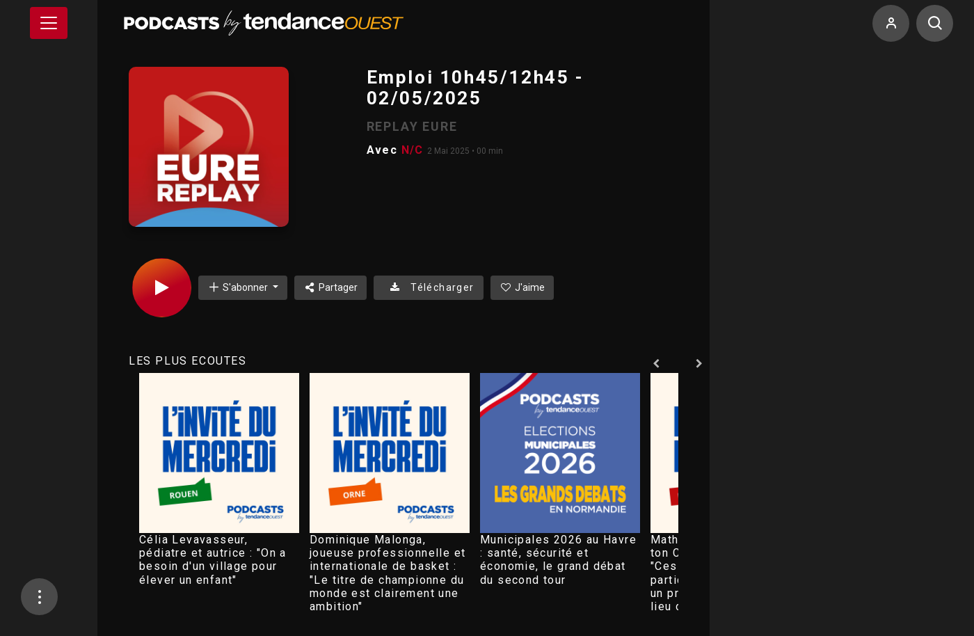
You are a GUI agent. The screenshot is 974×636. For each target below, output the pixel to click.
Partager (330, 287)
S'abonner (238, 287)
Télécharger (428, 287)
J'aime (522, 287)
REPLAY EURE (412, 126)
